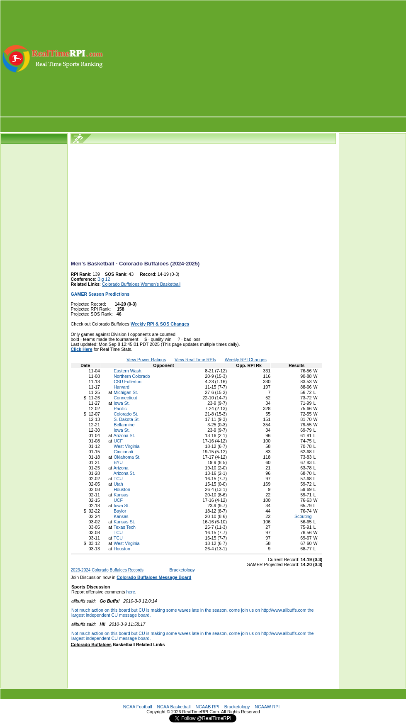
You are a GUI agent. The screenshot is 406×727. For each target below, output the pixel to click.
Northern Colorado (132, 376)
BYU (118, 462)
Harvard (121, 386)
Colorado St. (126, 413)
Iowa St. (122, 403)
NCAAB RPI (207, 706)
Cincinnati (123, 451)
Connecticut (125, 397)
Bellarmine (124, 424)
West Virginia (126, 446)
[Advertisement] (255, 58)
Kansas (121, 494)
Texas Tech (125, 527)
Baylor (120, 510)
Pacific (120, 408)
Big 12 (103, 279)
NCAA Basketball (174, 706)
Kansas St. (124, 521)
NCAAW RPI (267, 706)
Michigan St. (126, 392)
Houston (122, 489)
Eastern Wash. (128, 370)
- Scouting (301, 516)
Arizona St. (124, 435)
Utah (118, 483)
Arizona (121, 467)
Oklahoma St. (127, 457)
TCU (118, 478)
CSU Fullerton (127, 381)
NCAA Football (137, 706)
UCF (118, 440)
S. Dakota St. (127, 419)
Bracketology (182, 569)
